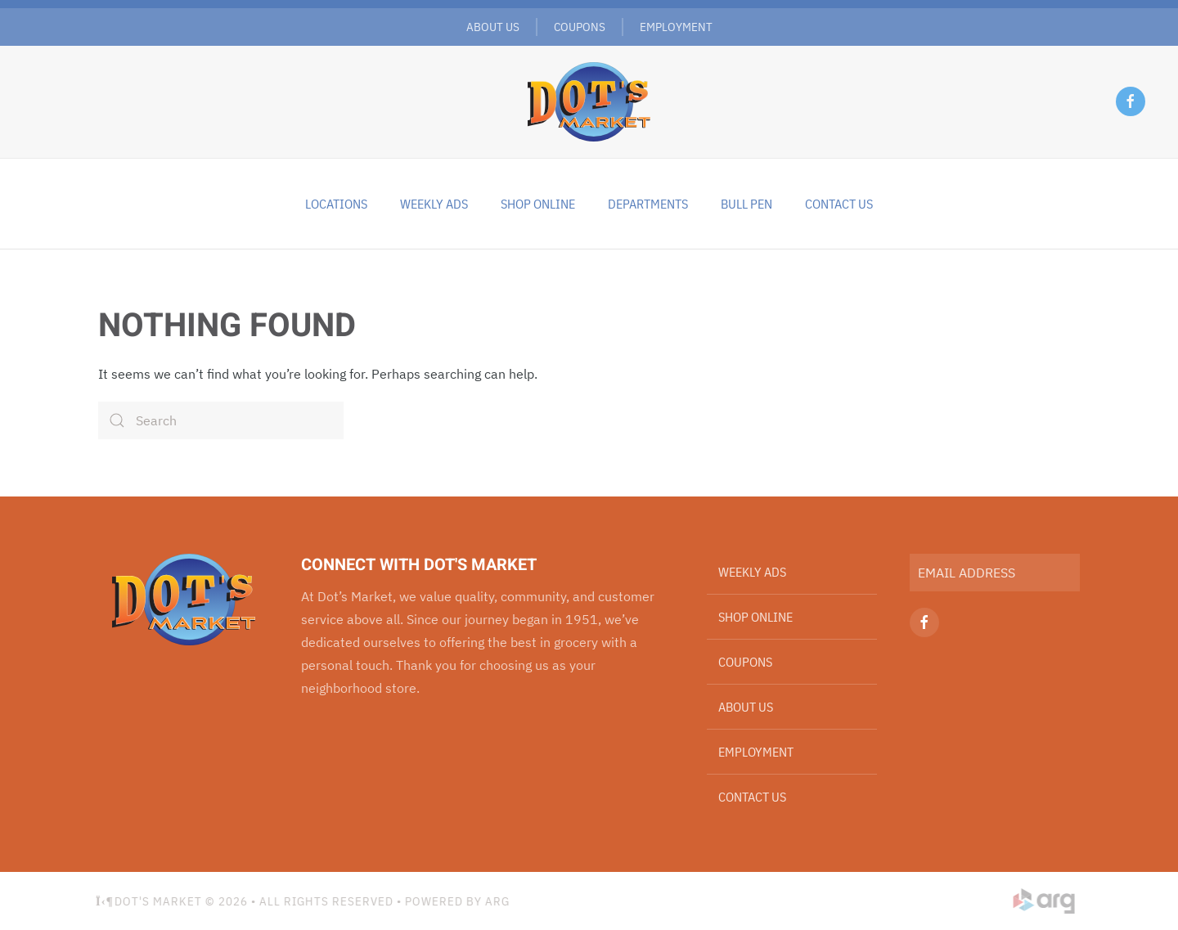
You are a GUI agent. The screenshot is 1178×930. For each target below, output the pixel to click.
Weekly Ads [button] (434, 203)
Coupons (579, 26)
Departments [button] (648, 203)
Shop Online (538, 203)
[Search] (221, 420)
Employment (676, 26)
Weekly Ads (752, 572)
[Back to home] (589, 101)
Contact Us (839, 203)
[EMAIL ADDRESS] (995, 572)
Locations (336, 203)
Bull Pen (746, 203)
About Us (492, 26)
